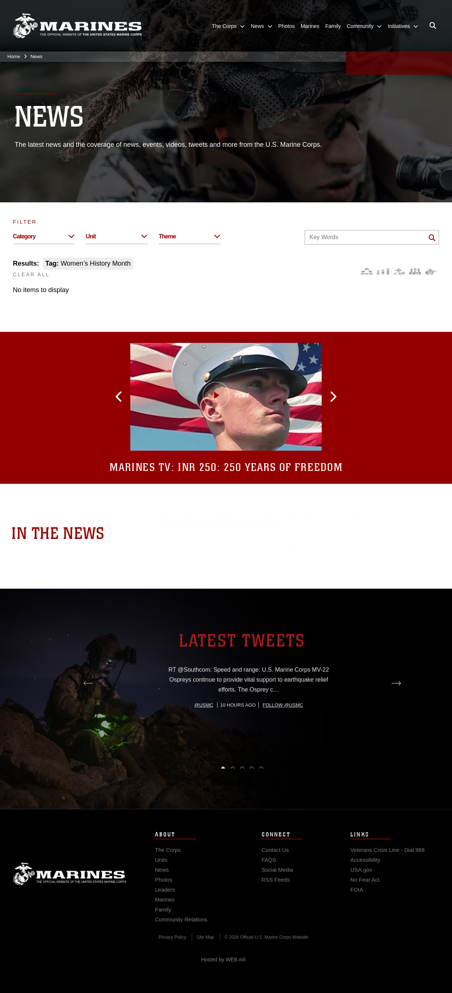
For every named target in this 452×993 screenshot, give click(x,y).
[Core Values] (399, 271)
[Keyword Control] (371, 237)
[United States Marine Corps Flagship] (77, 26)
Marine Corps (70, 888)
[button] (155, 396)
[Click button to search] (432, 237)
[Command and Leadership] (415, 271)
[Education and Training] (383, 271)
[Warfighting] (431, 271)
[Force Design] (367, 271)
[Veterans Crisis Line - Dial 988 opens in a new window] (387, 864)
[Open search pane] (433, 26)
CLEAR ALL (31, 274)
